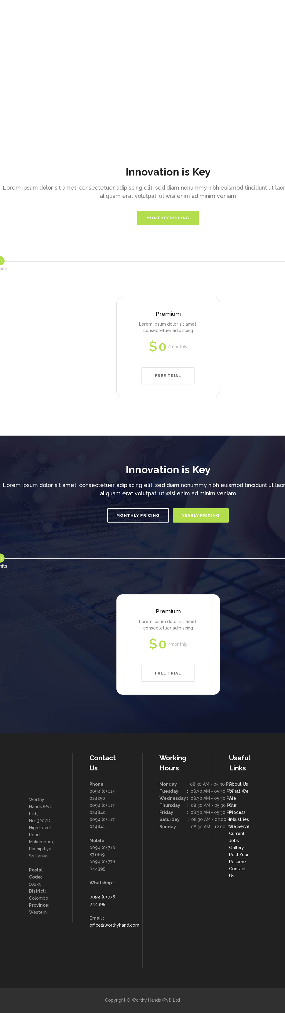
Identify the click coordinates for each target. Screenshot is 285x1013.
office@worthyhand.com (114, 925)
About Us (238, 784)
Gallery (236, 847)
